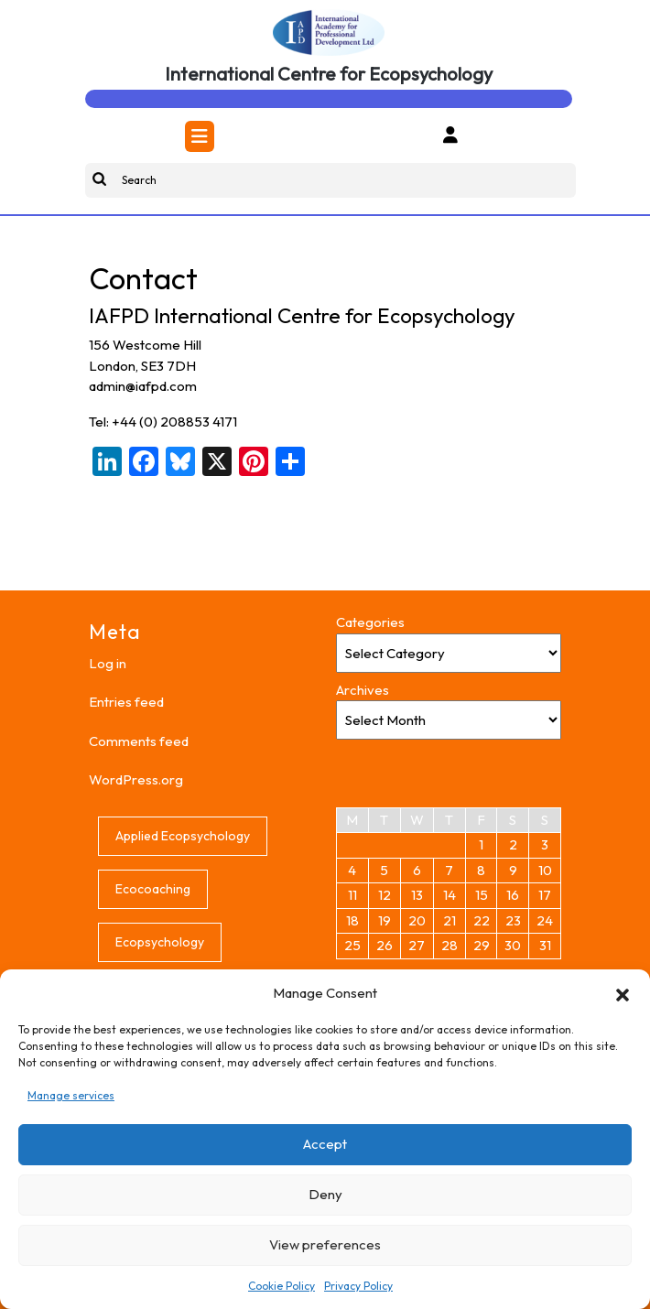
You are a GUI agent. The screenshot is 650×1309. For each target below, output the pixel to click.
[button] (622, 993)
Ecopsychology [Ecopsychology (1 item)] (159, 942)
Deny (325, 1194)
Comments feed (139, 741)
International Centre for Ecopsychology (329, 73)
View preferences (325, 1244)
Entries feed (126, 701)
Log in (107, 663)
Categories (370, 622)
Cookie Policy (281, 1286)
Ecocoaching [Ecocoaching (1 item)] (152, 889)
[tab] (199, 136)
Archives (362, 689)
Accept (325, 1143)
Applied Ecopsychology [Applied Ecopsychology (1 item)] (182, 836)
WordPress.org (136, 779)
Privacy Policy (358, 1286)
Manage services (70, 1095)
